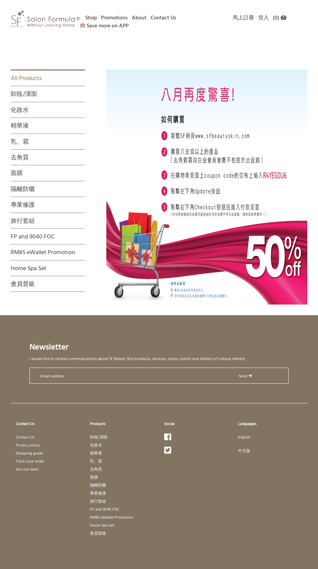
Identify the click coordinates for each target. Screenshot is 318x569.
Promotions (114, 17)
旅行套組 (23, 220)
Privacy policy (28, 445)
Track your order (30, 461)
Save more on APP (104, 25)
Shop (91, 17)
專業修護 (23, 204)
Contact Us (163, 17)
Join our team (27, 469)
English (244, 437)
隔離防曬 (23, 188)
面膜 (17, 172)
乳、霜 (20, 141)
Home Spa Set (28, 267)
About (139, 17)
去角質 (20, 157)
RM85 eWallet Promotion (43, 251)
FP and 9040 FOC (33, 236)
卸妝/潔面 (24, 93)
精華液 (20, 125)
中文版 (244, 450)
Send (245, 376)
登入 (263, 17)
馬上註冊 (243, 17)
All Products (26, 77)
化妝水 (20, 109)
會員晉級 (23, 283)
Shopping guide (29, 453)
